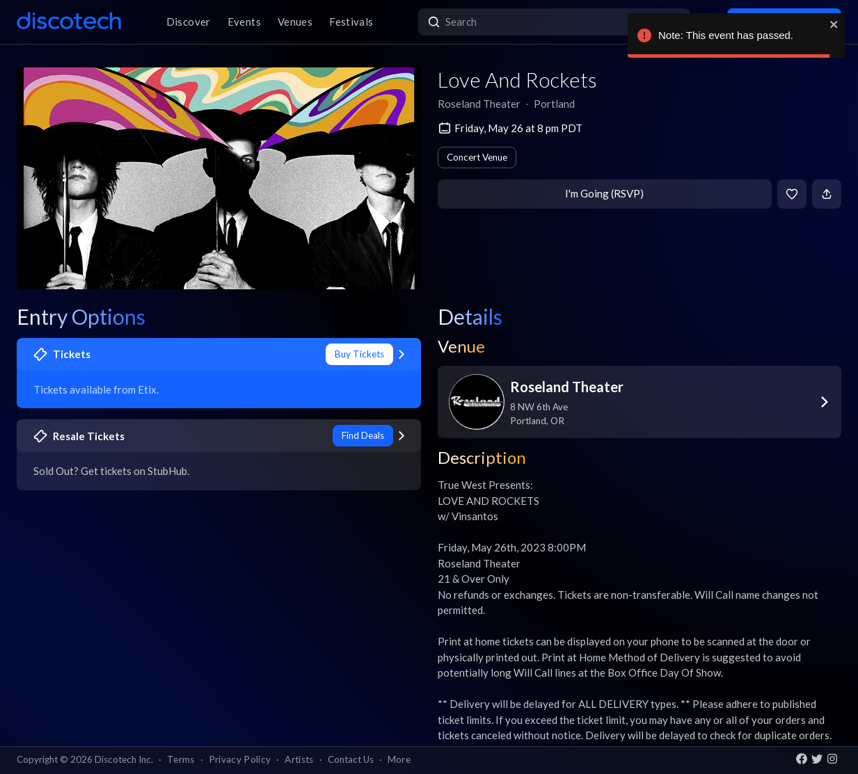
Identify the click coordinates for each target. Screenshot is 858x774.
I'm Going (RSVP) (604, 193)
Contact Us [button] (351, 759)
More (399, 759)
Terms (181, 759)
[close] (834, 24)
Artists (299, 759)
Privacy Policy (240, 759)
